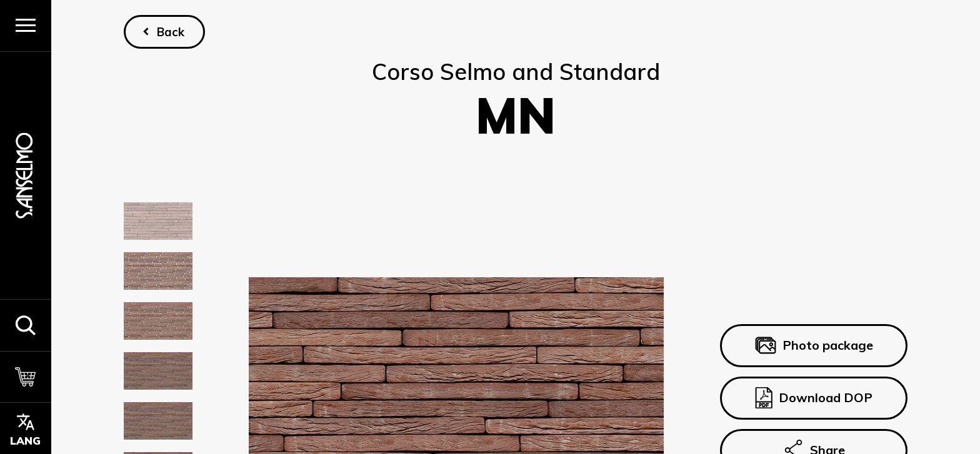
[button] (25, 325)
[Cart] (25, 377)
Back (170, 31)
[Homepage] (26, 175)
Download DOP (813, 397)
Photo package (813, 346)
